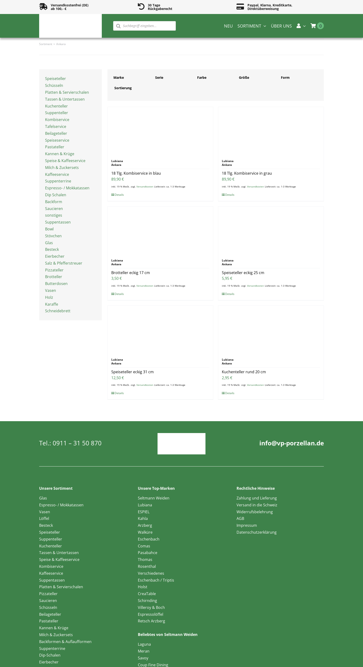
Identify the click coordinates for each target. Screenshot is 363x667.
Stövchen (53, 235)
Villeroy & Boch (151, 607)
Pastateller (54, 146)
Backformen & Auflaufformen (65, 641)
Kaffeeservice (57, 174)
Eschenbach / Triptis (156, 580)
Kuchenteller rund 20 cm (244, 371)
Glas (49, 242)
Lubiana (145, 505)
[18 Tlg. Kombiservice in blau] (160, 130)
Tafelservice (55, 126)
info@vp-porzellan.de (291, 443)
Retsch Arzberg (151, 621)
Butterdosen (56, 283)
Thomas (145, 559)
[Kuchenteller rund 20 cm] (271, 329)
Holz (49, 297)
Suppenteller (56, 112)
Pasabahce (147, 552)
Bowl (49, 229)
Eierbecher (55, 256)
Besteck (52, 249)
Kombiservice (57, 119)
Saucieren (54, 208)
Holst (142, 586)
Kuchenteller (56, 106)
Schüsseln (54, 85)
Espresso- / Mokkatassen (67, 188)
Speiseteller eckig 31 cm (132, 371)
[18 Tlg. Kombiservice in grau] (271, 130)
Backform (53, 201)
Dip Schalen (55, 194)
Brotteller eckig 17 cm (130, 272)
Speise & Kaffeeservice (65, 160)
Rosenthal (147, 566)
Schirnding (147, 600)
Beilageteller (56, 133)
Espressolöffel (150, 614)
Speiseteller (55, 78)
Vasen (50, 290)
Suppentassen (58, 222)
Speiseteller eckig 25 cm (243, 272)
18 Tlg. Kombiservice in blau (136, 173)
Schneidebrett (57, 310)
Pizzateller (54, 270)
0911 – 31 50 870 (77, 443)
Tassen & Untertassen (65, 99)
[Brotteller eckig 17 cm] (160, 230)
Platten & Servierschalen (67, 92)
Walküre (145, 532)
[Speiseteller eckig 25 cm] (271, 230)
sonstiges (53, 215)
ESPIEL (143, 511)
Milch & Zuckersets (62, 167)
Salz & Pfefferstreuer (63, 263)
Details (119, 195)
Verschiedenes (151, 573)
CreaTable (147, 593)
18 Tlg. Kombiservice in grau (247, 173)
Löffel (44, 518)
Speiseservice (57, 140)
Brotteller (53, 276)
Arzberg (145, 525)
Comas (144, 546)
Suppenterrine (58, 181)
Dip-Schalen (49, 655)
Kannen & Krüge (59, 153)
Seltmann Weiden (153, 498)
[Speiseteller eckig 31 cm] (160, 329)
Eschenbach (148, 539)
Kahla (143, 518)
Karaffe (51, 304)
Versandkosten (144, 186)
